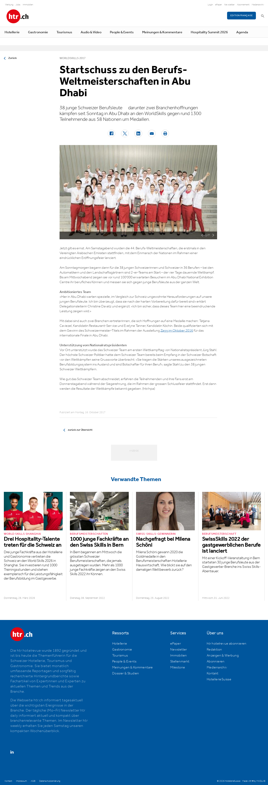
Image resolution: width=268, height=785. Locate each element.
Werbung (9, 5)
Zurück (12, 58)
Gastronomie (38, 32)
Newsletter (229, 5)
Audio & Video (91, 32)
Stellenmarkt (179, 661)
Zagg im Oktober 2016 (176, 330)
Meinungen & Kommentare (162, 32)
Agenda (242, 32)
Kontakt (212, 673)
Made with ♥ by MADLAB (253, 781)
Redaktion (214, 649)
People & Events (122, 32)
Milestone (177, 667)
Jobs (18, 5)
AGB (33, 781)
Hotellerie (12, 32)
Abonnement (243, 5)
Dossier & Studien (125, 673)
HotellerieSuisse (219, 679)
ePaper (218, 5)
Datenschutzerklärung (49, 781)
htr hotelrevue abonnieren (226, 643)
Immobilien (28, 5)
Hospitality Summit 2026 (209, 32)
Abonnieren (216, 661)
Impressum (21, 781)
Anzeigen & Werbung (223, 655)
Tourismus (64, 32)
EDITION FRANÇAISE (241, 15)
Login (210, 5)
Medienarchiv (258, 5)
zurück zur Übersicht (80, 430)
